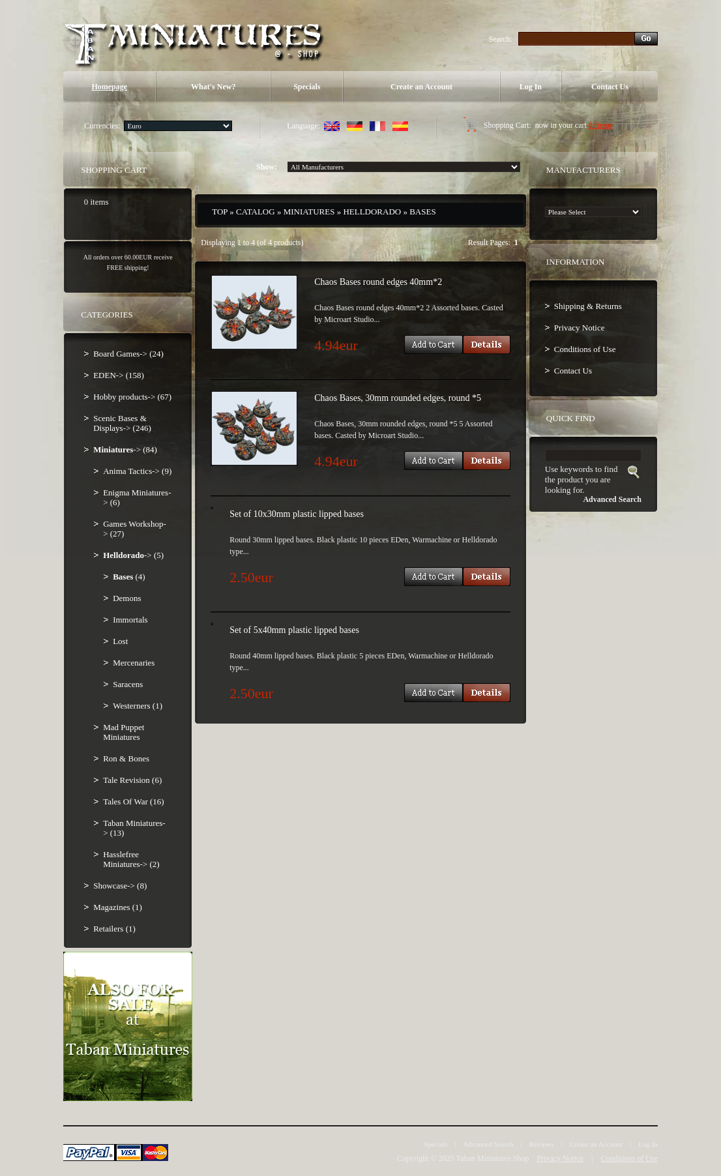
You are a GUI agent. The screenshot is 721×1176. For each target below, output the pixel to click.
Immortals (130, 620)
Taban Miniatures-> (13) (134, 828)
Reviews (541, 1144)
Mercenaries (133, 663)
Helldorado (372, 211)
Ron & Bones (126, 758)
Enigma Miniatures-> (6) (137, 497)
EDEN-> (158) (118, 375)
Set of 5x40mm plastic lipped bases (294, 630)
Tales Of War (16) (133, 801)
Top (220, 211)
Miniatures (309, 211)
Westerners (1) (137, 706)
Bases (422, 211)
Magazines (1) (117, 907)
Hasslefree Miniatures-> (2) (131, 859)
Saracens (128, 684)
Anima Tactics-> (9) (137, 471)
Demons (127, 598)
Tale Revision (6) (132, 780)
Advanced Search (488, 1144)
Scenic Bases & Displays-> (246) (122, 423)
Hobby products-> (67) (132, 397)
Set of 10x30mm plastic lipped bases (296, 514)
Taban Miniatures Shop (492, 1158)
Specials (306, 86)
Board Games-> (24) (128, 354)
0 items (600, 125)
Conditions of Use (585, 349)
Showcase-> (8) (120, 885)
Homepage (109, 86)
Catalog (255, 211)
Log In (531, 86)
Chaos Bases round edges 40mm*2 (378, 282)
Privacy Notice (579, 327)
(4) (129, 576)
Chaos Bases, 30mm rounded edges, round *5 (397, 398)
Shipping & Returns (588, 306)
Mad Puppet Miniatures (123, 732)
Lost (120, 641)
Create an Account (421, 86)
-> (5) (133, 555)
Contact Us (609, 86)
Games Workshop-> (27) (134, 528)
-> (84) (125, 449)
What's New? (213, 86)
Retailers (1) (114, 928)
